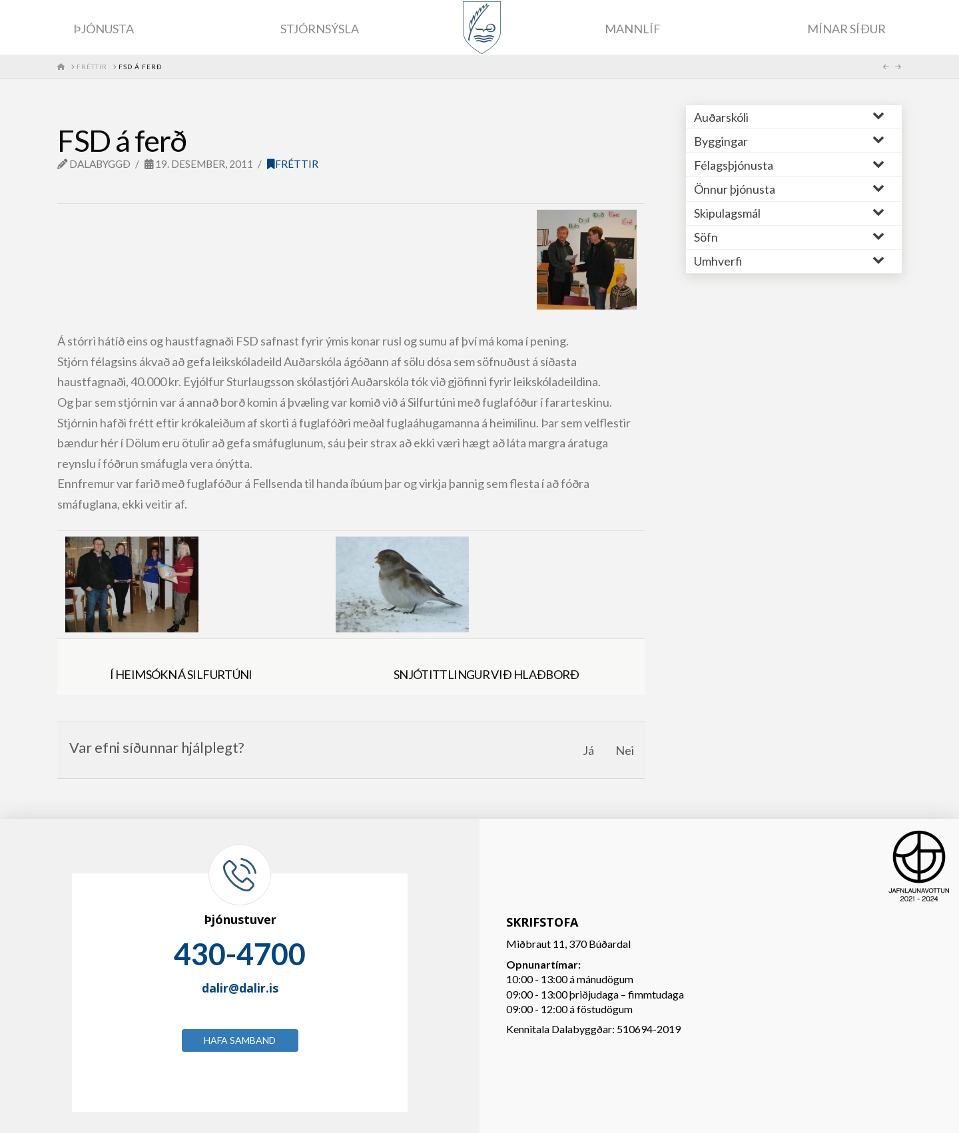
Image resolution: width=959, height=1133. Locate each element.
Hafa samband (240, 1040)
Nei (624, 750)
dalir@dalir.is (240, 988)
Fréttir (292, 164)
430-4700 (240, 954)
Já (588, 750)
